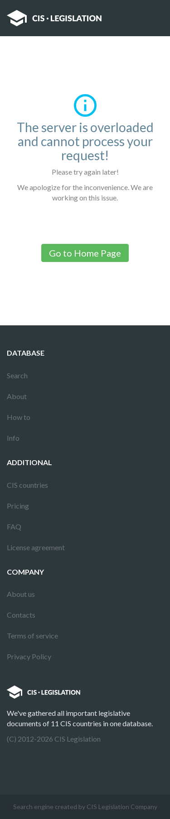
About (17, 396)
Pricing (18, 505)
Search (17, 375)
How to (18, 417)
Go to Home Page (85, 253)
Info (13, 437)
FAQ (14, 526)
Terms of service (32, 635)
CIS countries (27, 485)
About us (21, 594)
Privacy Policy (29, 656)
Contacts (21, 614)
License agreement (36, 547)
